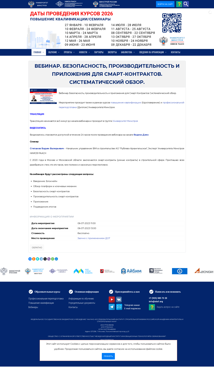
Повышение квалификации (41, 302)
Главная (38, 52)
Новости (84, 52)
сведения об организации (153, 52)
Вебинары (33, 307)
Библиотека (128, 52)
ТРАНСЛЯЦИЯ (37, 114)
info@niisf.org (156, 301)
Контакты (175, 52)
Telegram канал (132, 305)
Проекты (69, 52)
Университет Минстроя (125, 121)
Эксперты (112, 52)
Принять (108, 356)
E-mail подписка (132, 308)
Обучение (54, 52)
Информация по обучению (81, 298)
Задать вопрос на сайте (168, 307)
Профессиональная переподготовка (45, 298)
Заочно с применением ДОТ (94, 238)
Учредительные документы (81, 302)
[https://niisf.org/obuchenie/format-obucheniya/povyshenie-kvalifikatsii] (126, 102)
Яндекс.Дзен (141, 134)
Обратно (37, 247)
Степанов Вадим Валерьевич (47, 148)
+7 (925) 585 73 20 (158, 298)
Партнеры (98, 52)
